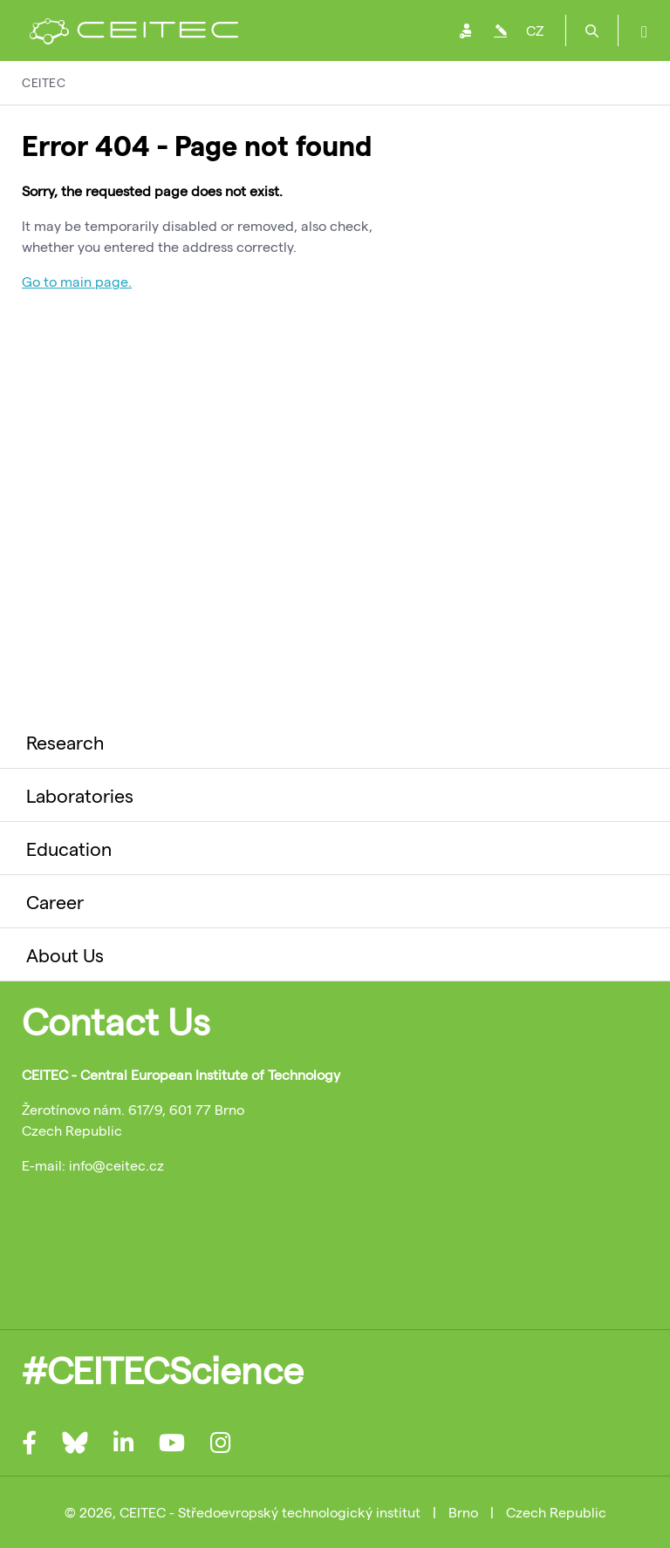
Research (65, 741)
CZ (535, 30)
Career (55, 901)
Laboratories (79, 795)
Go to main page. (77, 281)
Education (69, 848)
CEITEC (43, 82)
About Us (65, 954)
